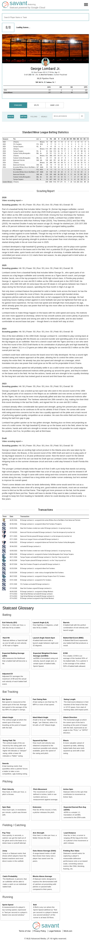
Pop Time (6, 833)
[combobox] (45, 17)
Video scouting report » (12, 200)
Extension (37, 807)
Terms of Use (25, 931)
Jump (4, 851)
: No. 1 (51, 82)
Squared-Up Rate (40, 740)
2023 (29, 75)
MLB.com (68, 931)
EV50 (65, 653)
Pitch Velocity (8, 789)
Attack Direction (70, 717)
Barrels (66, 622)
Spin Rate (6, 807)
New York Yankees (47, 75)
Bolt (35, 905)
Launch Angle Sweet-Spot (44, 638)
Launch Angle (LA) (41, 622)
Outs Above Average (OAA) (44, 851)
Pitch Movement (40, 789)
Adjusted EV (7, 674)
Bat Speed (6, 699)
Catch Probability (10, 876)
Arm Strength (38, 833)
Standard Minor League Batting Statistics (45, 132)
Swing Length (69, 699)
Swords (5, 763)
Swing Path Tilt (9, 740)
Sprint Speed (7, 905)
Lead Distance (70, 833)
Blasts (66, 740)
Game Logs (54, 105)
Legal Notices (55, 931)
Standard (18, 105)
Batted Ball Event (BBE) (73, 638)
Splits (36, 105)
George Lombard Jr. (45, 68)
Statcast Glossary (18, 608)
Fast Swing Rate (40, 699)
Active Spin (68, 789)
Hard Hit (6, 638)
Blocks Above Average (42, 876)
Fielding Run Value (71, 851)
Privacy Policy (40, 931)
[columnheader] (7, 139)
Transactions (45, 509)
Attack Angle (7, 717)
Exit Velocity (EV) (9, 622)
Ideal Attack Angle (40, 717)
